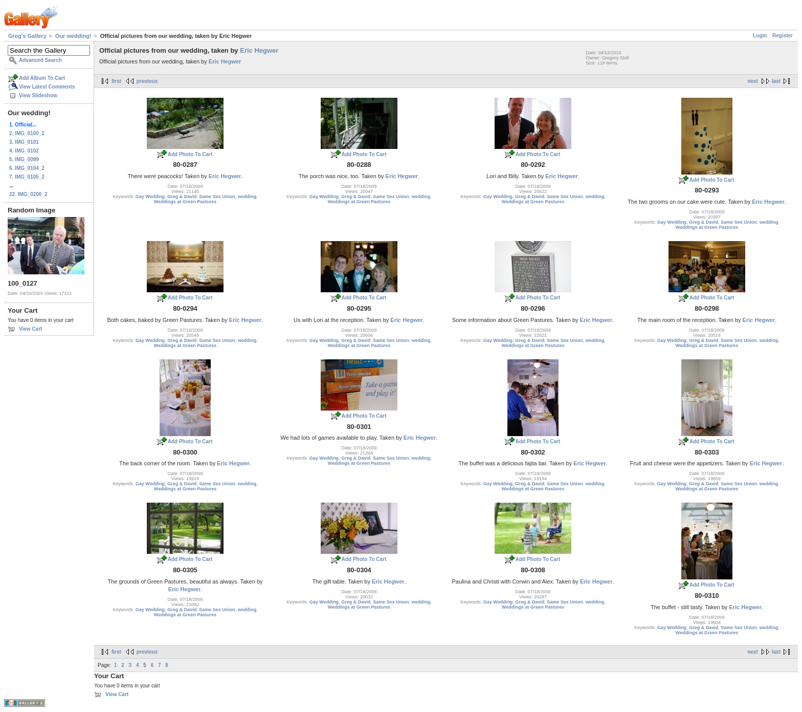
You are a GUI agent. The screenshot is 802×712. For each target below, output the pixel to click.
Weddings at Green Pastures (185, 201)
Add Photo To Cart (190, 154)
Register (782, 35)
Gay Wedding (150, 196)
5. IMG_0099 (24, 159)
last (776, 81)
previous (147, 81)
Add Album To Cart (42, 78)
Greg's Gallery (27, 36)
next (752, 81)
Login (760, 35)
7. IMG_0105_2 (26, 177)
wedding (247, 196)
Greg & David (181, 196)
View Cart (30, 329)
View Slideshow (38, 95)
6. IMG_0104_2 (26, 168)
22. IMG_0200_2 (28, 194)
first (116, 81)
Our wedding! (73, 36)
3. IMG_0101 (24, 142)
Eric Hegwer (259, 50)
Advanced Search (40, 60)
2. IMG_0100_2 (26, 133)
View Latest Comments (47, 87)
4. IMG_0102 (24, 151)
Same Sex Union (217, 196)
